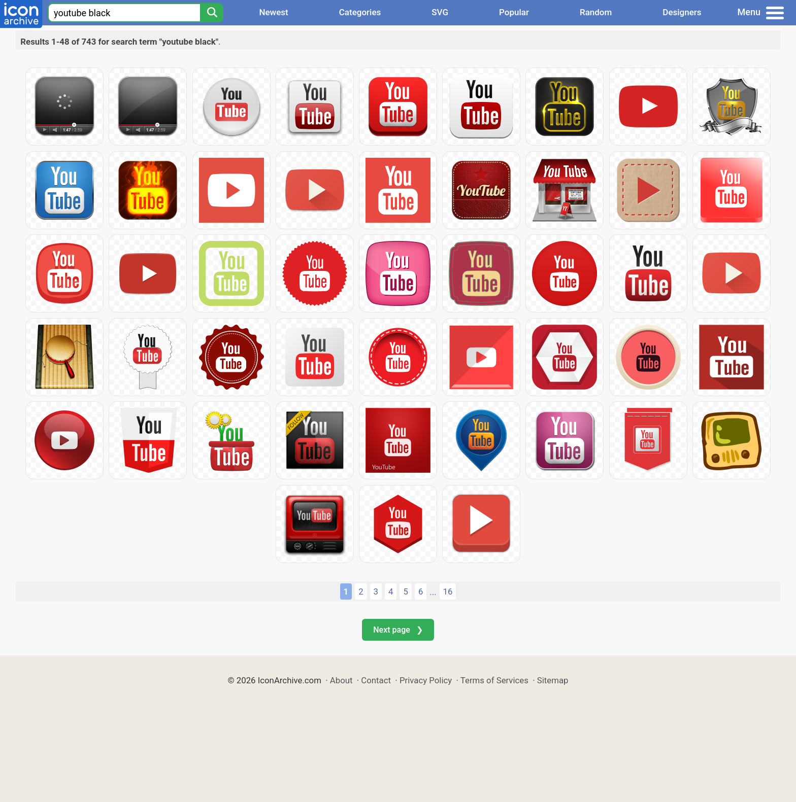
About (341, 680)
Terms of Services (494, 680)
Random (596, 12)
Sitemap (553, 680)
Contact (376, 680)
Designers (681, 12)
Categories (360, 12)
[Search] (211, 12)
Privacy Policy (426, 680)
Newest (273, 12)
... (432, 592)
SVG (440, 12)
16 (448, 591)
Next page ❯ (397, 630)
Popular (514, 12)
